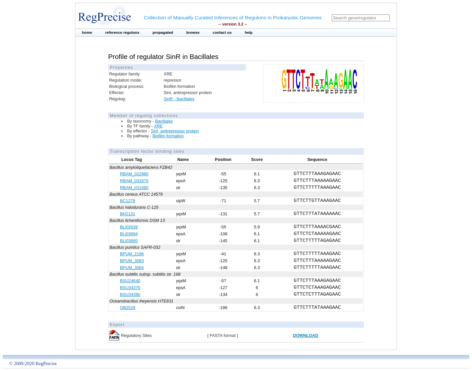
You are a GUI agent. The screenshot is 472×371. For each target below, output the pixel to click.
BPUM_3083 (132, 260)
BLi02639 (129, 227)
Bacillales (164, 121)
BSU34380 (130, 294)
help (249, 32)
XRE (158, 126)
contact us (222, 32)
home (87, 32)
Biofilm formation (168, 135)
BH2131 (127, 213)
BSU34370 (130, 287)
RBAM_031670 (134, 180)
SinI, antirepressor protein (175, 130)
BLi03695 (129, 240)
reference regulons (122, 32)
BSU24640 (130, 280)
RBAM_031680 (134, 187)
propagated (162, 32)
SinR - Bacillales (179, 98)
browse (193, 32)
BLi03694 (129, 233)
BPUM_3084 (132, 267)
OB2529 (127, 307)
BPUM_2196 (132, 253)
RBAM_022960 (134, 173)
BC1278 (127, 200)
